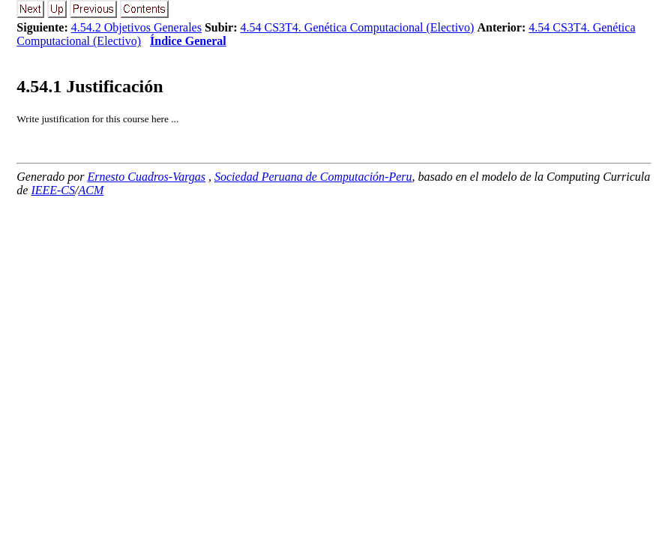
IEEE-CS (53, 190)
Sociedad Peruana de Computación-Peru (313, 176)
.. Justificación (89, 86)
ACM (91, 190)
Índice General (188, 40)
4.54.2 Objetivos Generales (136, 27)
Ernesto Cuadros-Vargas (147, 176)
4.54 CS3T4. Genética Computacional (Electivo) (358, 27)
